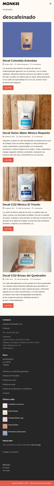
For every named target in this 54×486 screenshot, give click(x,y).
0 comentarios (36, 64)
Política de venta (9, 384)
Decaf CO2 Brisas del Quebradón (24, 275)
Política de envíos (9, 380)
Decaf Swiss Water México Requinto (26, 132)
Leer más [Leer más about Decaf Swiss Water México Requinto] (8, 160)
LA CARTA (7, 362)
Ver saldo (6, 470)
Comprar (6, 468)
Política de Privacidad (11, 376)
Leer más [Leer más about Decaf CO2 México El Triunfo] (8, 229)
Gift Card (6, 465)
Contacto (6, 328)
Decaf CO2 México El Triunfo (21, 204)
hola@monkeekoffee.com (13, 324)
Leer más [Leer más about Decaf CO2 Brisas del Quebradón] (8, 305)
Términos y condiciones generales (16, 371)
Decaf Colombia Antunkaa (20, 60)
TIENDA (6, 365)
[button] (50, 3)
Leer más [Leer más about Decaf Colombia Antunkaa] (8, 88)
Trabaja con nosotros (11, 452)
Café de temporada (22, 64)
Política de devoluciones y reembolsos (17, 389)
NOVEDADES (8, 359)
